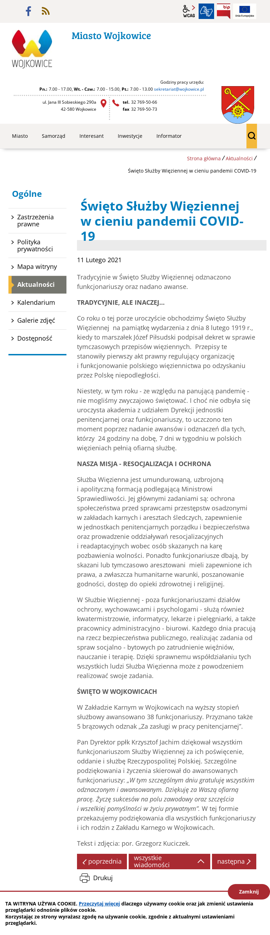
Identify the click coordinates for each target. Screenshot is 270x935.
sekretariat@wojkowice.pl (179, 89)
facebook (28, 11)
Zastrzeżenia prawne (35, 220)
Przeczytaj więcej (99, 903)
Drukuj (103, 877)
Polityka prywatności (35, 245)
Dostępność (34, 338)
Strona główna (204, 158)
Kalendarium (36, 302)
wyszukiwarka (251, 136)
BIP (223, 11)
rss (45, 11)
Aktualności (239, 158)
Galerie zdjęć (36, 320)
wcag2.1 (189, 11)
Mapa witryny (37, 266)
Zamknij (249, 891)
